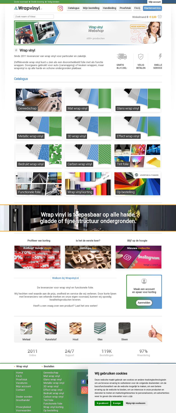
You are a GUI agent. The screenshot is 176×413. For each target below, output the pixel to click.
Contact (20, 389)
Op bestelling (126, 192)
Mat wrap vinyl (77, 108)
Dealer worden (24, 396)
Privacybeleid (23, 407)
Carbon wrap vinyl (80, 164)
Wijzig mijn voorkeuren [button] (135, 403)
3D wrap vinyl (77, 136)
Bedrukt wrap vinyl (30, 164)
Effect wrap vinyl (128, 136)
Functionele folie (29, 192)
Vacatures (22, 383)
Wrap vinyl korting (80, 192)
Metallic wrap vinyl (30, 136)
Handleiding (109, 8)
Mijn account (23, 386)
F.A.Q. (137, 8)
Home (19, 372)
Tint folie (123, 164)
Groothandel (23, 400)
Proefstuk (125, 8)
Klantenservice (152, 8)
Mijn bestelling (91, 8)
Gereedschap (27, 108)
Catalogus (73, 8)
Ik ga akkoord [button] (102, 403)
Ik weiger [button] (117, 403)
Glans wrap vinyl (128, 108)
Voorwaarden (23, 410)
